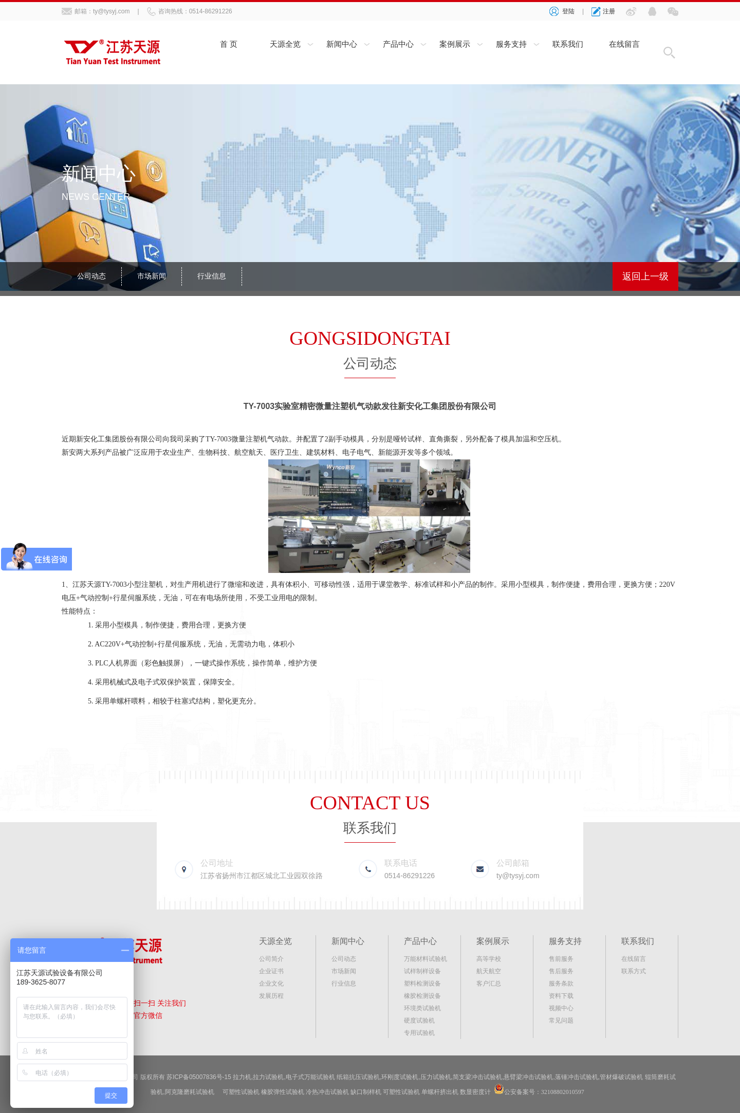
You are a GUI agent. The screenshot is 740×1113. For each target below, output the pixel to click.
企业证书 (271, 971)
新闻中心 (341, 45)
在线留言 (624, 45)
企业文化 (271, 983)
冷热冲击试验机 (327, 1091)
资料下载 (561, 995)
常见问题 (561, 1020)
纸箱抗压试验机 (358, 1077)
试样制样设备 (422, 971)
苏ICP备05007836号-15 (199, 1077)
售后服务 (561, 971)
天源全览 (285, 45)
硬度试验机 (419, 1020)
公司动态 (91, 276)
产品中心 (398, 45)
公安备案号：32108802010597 (544, 1091)
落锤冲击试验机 (576, 1077)
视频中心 (561, 1008)
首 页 (228, 45)
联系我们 (567, 45)
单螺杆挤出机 (439, 1091)
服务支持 (511, 45)
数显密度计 (475, 1091)
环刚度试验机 (400, 1077)
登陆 (568, 11)
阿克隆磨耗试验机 (189, 1091)
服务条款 (561, 983)
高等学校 (488, 958)
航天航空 (488, 971)
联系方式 (633, 971)
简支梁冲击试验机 (478, 1077)
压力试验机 (435, 1077)
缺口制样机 (365, 1091)
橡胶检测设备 (422, 995)
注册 (609, 11)
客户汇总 (488, 983)
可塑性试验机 (241, 1091)
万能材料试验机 (425, 958)
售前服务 (561, 958)
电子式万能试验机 (310, 1077)
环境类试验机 (422, 1008)
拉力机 (242, 1077)
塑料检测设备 (422, 983)
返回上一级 (645, 276)
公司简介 (271, 958)
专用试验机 (419, 1032)
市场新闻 (151, 276)
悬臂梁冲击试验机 (528, 1077)
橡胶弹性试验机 (282, 1091)
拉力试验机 (268, 1077)
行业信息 (211, 276)
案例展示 (454, 45)
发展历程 (271, 995)
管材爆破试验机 (621, 1077)
